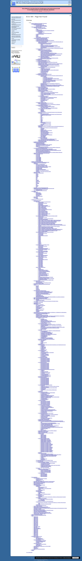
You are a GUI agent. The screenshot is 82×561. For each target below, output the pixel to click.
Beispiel (42, 343)
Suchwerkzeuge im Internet (47, 123)
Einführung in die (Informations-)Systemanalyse (45, 50)
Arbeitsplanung (43, 459)
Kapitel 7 (39, 240)
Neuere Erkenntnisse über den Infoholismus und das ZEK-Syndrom (43, 510)
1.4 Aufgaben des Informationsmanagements (47, 407)
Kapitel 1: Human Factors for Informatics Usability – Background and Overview (49, 220)
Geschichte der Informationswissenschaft (42, 315)
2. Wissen (42, 341)
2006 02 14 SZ (36, 530)
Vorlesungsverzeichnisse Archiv (38, 153)
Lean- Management (43, 135)
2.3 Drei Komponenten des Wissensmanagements (48, 409)
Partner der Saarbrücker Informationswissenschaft (16, 37)
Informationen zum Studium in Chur (46, 443)
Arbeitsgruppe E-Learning (37, 200)
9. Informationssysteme (44, 399)
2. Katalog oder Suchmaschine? (45, 69)
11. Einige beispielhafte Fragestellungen (42, 105)
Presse (12, 38)
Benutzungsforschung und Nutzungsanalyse (44, 323)
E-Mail (41, 115)
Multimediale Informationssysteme (43, 431)
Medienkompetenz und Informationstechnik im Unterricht (42, 507)
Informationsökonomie (39, 490)
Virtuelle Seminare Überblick (40, 300)
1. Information (43, 340)
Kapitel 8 (39, 241)
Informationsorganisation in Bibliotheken (46, 134)
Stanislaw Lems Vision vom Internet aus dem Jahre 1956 (42, 512)
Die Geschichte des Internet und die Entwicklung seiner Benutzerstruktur (51, 114)
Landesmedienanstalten (39, 295)
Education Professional (39, 479)
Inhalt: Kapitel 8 (40, 265)
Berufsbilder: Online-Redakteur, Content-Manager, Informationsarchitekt (44, 481)
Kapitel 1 (39, 236)
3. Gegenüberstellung (44, 411)
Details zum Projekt (39, 314)
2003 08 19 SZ (36, 524)
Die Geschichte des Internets (42, 362)
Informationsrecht (38, 491)
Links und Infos (36, 548)
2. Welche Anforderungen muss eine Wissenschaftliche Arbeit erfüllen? (51, 454)
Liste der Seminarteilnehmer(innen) (41, 505)
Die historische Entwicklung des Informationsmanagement (49, 127)
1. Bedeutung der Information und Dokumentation (48, 392)
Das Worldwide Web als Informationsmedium (44, 58)
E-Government (40, 391)
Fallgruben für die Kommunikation (43, 90)
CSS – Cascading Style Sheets (40, 305)
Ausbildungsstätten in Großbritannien (46, 441)
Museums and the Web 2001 (40, 281)
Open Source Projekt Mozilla (45, 467)
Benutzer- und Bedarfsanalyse (40, 164)
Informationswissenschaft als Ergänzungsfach (45, 33)
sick (36, 184)
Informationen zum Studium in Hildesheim (47, 447)
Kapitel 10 (39, 242)
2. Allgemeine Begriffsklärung (45, 394)
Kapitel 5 (39, 239)
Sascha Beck (45, 559)
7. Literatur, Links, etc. (44, 349)
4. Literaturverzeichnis (44, 412)
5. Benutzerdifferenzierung (44, 71)
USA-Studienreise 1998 (37, 303)
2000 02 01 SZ (36, 520)
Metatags (37, 309)
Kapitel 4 (39, 238)
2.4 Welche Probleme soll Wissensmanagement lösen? (49, 410)
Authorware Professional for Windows (41, 478)
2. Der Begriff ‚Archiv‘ (44, 319)
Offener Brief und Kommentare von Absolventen (43, 145)
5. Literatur (42, 95)
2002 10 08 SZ (36, 522)
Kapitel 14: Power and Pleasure (42, 215)
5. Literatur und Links (44, 342)
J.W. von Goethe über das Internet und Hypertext (41, 506)
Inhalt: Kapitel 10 (40, 266)
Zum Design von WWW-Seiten (42, 137)
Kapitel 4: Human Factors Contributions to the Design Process (47, 222)
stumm (37, 186)
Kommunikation (38, 497)
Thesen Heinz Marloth (39, 196)
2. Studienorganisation (39, 31)
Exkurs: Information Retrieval (42, 103)
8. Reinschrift (42, 458)
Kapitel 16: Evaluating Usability (42, 231)
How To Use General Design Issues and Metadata (41, 297)
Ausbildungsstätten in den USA (45, 439)
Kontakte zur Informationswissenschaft (16, 24)
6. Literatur (42, 434)
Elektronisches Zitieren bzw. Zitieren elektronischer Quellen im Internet (48, 140)
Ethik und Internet (40, 487)
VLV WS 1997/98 (38, 160)
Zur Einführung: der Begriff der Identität (41, 313)
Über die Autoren (40, 234)
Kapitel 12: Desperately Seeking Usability (44, 213)
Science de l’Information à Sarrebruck (41, 26)
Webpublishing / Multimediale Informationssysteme (43, 171)
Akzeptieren (75, 557)
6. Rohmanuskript (43, 456)
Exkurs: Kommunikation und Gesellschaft (44, 49)
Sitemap (12, 43)
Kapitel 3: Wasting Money (42, 207)
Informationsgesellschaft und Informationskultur (45, 43)
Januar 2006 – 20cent (37, 526)
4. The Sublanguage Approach (47, 79)
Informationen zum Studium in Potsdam (46, 449)
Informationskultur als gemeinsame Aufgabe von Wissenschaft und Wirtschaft (52, 48)
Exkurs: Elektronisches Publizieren (43, 56)
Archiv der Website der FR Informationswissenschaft (16, 17)
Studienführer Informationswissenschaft (39, 27)
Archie (41, 119)
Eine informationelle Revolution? (38, 483)
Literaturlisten (36, 163)
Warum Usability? (38, 537)
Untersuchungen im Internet (42, 498)
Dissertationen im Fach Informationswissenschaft (41, 187)
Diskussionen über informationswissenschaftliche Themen (44, 460)
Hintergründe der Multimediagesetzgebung (40, 290)
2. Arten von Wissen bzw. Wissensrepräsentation (48, 93)
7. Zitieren (42, 457)
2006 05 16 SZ (36, 531)
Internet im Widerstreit (41, 500)
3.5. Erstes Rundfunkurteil (44, 374)
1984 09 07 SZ (36, 516)
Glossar (37, 35)
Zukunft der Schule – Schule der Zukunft (39, 513)
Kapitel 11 (39, 243)
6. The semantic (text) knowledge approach (49, 80)
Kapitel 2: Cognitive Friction (42, 206)
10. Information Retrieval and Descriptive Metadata (45, 277)
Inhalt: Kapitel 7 (40, 264)
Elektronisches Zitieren (37, 484)
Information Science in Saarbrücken (41, 25)
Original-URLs (38, 504)
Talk (41, 116)
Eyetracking (37, 542)
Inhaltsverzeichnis (40, 202)
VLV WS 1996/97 (38, 159)
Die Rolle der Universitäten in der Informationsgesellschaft (49, 45)
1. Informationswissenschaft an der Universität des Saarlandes (45, 30)
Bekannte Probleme (41, 495)
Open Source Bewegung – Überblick (43, 462)
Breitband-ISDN (40, 125)
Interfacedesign (38, 308)
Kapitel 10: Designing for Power (42, 212)
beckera (37, 175)
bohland (37, 176)
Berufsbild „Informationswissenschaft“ (39, 142)
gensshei (37, 180)
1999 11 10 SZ (36, 519)
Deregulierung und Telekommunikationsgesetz (42, 291)
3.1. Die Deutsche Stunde (44, 371)
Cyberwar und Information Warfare (43, 469)
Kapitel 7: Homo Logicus (41, 210)
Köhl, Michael (38, 181)
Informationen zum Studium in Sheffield (46, 451)
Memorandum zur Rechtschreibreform (39, 509)
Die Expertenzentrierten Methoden (41, 540)
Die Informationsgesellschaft (42, 377)
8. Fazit (42, 390)
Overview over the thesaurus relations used (49, 81)
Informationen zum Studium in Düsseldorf (47, 444)
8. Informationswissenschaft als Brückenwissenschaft (43, 74)
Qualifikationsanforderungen (40, 143)
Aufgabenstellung (38, 485)
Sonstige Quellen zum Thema (42, 203)
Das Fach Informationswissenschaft (16, 20)
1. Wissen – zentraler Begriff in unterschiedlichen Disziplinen (49, 92)
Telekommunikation (41, 433)
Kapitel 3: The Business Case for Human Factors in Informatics (47, 221)
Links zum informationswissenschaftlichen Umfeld (43, 151)
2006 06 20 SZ (36, 532)
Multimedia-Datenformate (39, 310)
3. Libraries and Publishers (42, 272)
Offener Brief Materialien (37, 528)
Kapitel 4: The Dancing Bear (42, 208)
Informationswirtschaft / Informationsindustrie (44, 420)
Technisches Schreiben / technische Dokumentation (45, 432)
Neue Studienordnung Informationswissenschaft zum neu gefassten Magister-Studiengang (49, 152)
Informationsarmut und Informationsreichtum (44, 488)
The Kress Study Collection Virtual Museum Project (43, 282)
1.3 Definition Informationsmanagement (46, 406)
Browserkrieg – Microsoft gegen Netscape (44, 468)
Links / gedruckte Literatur (44, 107)
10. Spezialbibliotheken (44, 331)
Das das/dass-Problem (44, 100)
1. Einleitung (42, 318)
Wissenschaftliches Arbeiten (42, 453)
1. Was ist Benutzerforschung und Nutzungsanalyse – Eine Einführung (51, 324)
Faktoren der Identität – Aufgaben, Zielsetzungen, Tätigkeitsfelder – (46, 316)
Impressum (13, 42)
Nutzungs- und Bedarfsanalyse (42, 73)
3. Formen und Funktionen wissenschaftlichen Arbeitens (49, 455)
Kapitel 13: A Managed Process (42, 214)
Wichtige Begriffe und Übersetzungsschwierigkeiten (45, 218)
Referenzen (35, 547)
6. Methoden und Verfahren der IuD (46, 397)
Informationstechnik (39, 494)
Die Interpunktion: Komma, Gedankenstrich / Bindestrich (49, 97)
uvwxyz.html (38, 289)
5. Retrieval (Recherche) (44, 416)
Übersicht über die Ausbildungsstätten (43, 438)
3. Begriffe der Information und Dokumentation (47, 395)
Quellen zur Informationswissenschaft (16, 34)
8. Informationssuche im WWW (45, 418)
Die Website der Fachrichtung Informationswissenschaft (42, 284)
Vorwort (37, 29)
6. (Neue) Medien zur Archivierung (46, 322)
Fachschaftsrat (14, 29)
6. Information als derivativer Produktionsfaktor (43, 60)
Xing (12, 52)
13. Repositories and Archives (42, 279)
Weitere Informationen (67, 557)
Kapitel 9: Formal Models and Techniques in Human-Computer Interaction (49, 226)
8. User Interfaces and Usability (42, 275)
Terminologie (42, 128)
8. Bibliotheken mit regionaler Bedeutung (46, 337)
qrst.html (37, 288)
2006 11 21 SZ (36, 533)
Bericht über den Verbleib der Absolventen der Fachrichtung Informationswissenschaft (48, 150)
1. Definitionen (43, 345)
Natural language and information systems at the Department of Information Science (46, 301)
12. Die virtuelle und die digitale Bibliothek (47, 332)
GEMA (39, 493)
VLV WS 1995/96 (38, 158)
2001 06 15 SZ (36, 521)
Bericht (37, 198)
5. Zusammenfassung (44, 328)
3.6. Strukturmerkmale (44, 356)
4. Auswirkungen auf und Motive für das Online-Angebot (49, 387)
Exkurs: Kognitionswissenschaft (42, 87)
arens (37, 173)
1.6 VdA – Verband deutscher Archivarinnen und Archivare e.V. (50, 425)
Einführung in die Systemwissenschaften (46, 51)
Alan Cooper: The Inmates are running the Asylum (43, 201)
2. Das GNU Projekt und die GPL (45, 463)
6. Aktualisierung (43, 389)
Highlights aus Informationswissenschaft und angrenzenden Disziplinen (46, 461)
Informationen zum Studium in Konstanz (46, 448)
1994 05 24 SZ (36, 517)
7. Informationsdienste (44, 398)
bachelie (37, 174)
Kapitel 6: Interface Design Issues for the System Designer (46, 223)
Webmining (40, 452)
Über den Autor (40, 250)
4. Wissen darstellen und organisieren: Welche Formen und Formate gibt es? (52, 94)
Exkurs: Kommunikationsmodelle (43, 88)
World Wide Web (43, 122)
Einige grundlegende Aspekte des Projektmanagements (46, 139)
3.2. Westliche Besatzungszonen (45, 372)
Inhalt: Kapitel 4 (40, 262)
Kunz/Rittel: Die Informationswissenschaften (40, 141)
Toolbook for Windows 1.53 (40, 480)
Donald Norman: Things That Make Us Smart (42, 244)
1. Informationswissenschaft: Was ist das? (42, 39)
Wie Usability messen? (39, 538)
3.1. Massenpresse (43, 353)
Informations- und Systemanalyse (41, 169)
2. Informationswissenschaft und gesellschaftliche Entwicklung (45, 40)
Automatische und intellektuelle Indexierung (42, 170)
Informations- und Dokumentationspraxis (42, 167)
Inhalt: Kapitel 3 (40, 261)
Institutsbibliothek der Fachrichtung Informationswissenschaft (16, 27)
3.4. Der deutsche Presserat (45, 355)
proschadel (37, 182)
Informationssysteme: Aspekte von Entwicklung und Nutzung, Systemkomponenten (50, 63)
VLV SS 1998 (38, 156)
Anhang (37, 36)
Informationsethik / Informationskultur (43, 419)
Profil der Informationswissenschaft (39, 24)
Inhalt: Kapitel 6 (40, 263)
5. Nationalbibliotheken (44, 335)
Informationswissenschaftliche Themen (41, 317)
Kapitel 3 (39, 237)
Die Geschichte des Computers (42, 357)
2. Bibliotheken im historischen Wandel (46, 333)
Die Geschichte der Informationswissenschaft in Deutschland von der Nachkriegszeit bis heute (52, 344)
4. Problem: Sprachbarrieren (45, 70)
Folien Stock (38, 195)
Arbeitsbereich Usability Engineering (15, 40)
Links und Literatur (43, 72)
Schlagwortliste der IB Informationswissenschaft (41, 189)
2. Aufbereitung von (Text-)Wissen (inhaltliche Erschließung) (49, 414)
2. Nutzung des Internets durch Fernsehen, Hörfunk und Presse (50, 386)
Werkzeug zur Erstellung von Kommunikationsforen (45, 501)
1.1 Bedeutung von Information (45, 405)
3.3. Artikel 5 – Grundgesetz (45, 354)
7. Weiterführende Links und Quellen (46, 466)
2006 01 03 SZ (36, 525)
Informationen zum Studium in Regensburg (47, 450)
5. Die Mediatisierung (39, 59)
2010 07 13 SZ (36, 535)
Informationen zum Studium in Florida (46, 445)
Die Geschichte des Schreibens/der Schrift (44, 376)
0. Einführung (43, 91)
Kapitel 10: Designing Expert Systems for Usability (45, 227)
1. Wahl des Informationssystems (45, 68)
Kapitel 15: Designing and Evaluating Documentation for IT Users (47, 230)
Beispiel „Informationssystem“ (45, 52)
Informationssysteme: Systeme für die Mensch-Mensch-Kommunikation (48, 64)
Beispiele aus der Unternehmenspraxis (46, 130)
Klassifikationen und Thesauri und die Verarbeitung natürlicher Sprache (51, 84)
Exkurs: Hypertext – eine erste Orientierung (44, 108)
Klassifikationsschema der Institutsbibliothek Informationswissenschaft (44, 188)
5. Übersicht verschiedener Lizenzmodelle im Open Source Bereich (50, 465)
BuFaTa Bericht (38, 192)
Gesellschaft (38, 486)
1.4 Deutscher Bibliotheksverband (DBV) (46, 424)
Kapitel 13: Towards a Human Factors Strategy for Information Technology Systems (50, 229)
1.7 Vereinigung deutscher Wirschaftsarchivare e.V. (48, 426)
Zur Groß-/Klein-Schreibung (45, 99)
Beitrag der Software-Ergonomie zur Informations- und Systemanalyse (51, 55)
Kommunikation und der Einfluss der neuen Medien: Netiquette (47, 430)
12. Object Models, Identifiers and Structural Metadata (46, 278)
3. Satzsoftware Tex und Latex (45, 464)
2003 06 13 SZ (36, 523)
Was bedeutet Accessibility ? (40, 539)
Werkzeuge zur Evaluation (37, 543)
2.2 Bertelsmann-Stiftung (44, 428)
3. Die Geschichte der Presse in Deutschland (47, 352)
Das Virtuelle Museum (37, 280)
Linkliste (39, 489)
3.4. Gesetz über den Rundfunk (45, 373)
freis (36, 179)
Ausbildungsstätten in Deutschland (46, 440)
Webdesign (37, 311)
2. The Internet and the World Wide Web (44, 271)
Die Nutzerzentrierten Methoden (40, 541)
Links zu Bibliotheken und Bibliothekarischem (40, 190)
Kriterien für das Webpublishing (45, 57)
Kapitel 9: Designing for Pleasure (43, 211)
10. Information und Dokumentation (41, 102)
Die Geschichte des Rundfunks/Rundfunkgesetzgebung (46, 369)
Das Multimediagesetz (41, 492)
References (44, 82)
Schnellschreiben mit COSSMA (38, 302)
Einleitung (42, 429)
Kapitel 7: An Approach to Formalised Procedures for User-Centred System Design (50, 224)
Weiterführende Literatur (44, 131)
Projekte (12, 30)
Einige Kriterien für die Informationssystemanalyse (48, 54)
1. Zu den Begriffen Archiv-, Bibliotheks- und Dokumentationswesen (50, 330)
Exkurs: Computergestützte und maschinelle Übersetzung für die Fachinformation (50, 112)
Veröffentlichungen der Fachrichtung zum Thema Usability (42, 546)
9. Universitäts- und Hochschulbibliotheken (47, 338)
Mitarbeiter (37, 299)
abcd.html (37, 285)
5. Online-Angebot (43, 388)
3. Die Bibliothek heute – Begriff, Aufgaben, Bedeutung (48, 334)
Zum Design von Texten (44, 96)
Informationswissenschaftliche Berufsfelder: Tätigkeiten (44, 144)
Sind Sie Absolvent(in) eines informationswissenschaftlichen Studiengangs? (49, 147)
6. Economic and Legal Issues (42, 274)
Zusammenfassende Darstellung (43, 205)
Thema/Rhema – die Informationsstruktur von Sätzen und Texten (50, 86)
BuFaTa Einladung (38, 193)
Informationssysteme (39, 168)
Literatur (37, 34)
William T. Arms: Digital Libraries (40, 267)
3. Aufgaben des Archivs (44, 320)
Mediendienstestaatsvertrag (40, 296)
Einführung (42, 129)
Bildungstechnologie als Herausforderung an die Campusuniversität (43, 482)
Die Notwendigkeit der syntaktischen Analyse (47, 98)
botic (36, 177)
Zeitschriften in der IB (37, 172)
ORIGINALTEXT (43, 111)
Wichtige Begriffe (40, 204)
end (36, 178)
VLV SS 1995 (38, 154)
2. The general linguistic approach (48, 77)
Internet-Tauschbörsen (44, 473)
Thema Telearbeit (43, 136)
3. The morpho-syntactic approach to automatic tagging (51, 78)
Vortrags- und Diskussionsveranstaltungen (42, 146)
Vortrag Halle (42, 499)
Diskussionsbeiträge (15, 32)
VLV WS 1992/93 (38, 157)
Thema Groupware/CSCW (44, 133)
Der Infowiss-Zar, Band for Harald (38, 283)
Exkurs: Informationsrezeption (42, 89)
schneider (37, 183)
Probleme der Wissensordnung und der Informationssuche (46, 67)
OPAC (41, 121)
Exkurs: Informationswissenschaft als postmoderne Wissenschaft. (47, 62)
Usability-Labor (38, 544)
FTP (41, 118)
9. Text (39, 276)
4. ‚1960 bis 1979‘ (43, 347)
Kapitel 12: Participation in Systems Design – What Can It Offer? (47, 228)
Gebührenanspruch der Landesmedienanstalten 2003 (44, 292)
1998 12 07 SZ (36, 518)
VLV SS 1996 (38, 155)
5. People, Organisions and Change (43, 273)
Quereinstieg (40, 32)
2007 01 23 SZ (36, 534)
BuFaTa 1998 (36, 197)
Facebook (16, 52)
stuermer (37, 185)
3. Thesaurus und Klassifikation (45, 415)
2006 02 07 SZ (36, 529)
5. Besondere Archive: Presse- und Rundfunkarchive (48, 321)
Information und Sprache (41, 400)
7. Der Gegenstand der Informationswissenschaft (43, 61)
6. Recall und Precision (44, 417)
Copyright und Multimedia (39, 304)
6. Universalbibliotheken (44, 336)
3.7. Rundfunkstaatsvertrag (44, 375)
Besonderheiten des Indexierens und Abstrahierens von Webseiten (50, 104)
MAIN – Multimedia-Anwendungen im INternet (40, 298)
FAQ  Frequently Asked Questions (41, 28)
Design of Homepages (44, 138)
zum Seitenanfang (29, 552)
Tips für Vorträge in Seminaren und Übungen (42, 37)
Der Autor (39, 268)
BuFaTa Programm (39, 194)
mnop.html (37, 287)
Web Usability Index (39, 545)
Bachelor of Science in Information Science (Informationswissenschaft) (46, 149)
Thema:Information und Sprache (45, 401)
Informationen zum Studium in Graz (46, 446)
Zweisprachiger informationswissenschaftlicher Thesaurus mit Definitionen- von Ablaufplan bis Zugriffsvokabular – (50, 312)
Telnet (41, 120)
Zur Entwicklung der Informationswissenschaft (40, 148)
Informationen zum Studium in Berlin (46, 442)
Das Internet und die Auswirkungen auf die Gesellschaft (46, 339)
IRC (41, 117)
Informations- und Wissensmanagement (44, 404)
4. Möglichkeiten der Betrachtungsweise (46, 396)
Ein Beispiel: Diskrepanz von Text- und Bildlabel (47, 106)
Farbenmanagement (39, 307)
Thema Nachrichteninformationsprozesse (47, 132)
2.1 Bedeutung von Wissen (44, 408)
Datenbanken (40, 496)
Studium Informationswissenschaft (16, 22)
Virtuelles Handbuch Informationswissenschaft (40, 38)
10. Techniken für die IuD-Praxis (45, 393)
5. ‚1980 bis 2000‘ (43, 348)
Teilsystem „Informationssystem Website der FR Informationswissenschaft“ (51, 53)
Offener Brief (35, 527)
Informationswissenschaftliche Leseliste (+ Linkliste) (43, 166)
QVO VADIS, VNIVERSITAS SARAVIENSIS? (40, 511)
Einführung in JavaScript (39, 306)
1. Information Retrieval (44, 413)
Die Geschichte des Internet (45, 113)
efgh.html (37, 286)
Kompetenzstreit (38, 294)
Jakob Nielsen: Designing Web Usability (42, 251)
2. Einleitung (42, 346)
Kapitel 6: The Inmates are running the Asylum (45, 209)
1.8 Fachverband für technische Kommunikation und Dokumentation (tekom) (52, 427)
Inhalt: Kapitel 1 (40, 260)
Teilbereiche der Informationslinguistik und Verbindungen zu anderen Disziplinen (52, 85)
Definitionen (42, 109)
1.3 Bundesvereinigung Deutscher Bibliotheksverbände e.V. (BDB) (50, 423)
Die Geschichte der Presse (42, 350)
